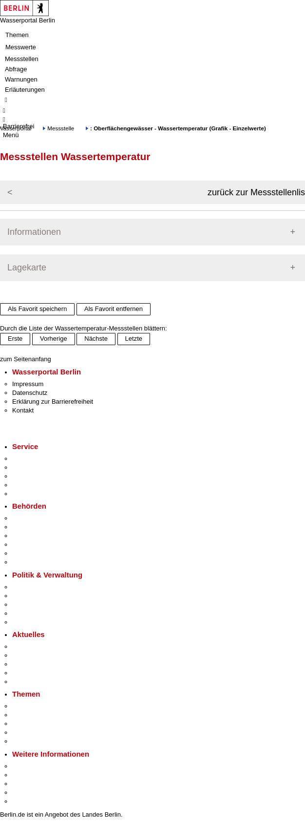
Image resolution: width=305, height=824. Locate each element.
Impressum (27, 384)
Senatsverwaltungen (41, 527)
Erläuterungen (25, 89)
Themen (17, 35)
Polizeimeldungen (37, 655)
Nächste (96, 338)
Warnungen (21, 79)
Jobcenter (26, 553)
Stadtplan (25, 801)
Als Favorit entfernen (113, 308)
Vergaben (25, 622)
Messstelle (60, 128)
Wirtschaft (26, 783)
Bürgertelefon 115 (37, 476)
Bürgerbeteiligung (37, 604)
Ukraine (23, 673)
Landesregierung (36, 587)
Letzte (133, 338)
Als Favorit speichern (37, 308)
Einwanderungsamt (39, 562)
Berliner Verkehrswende (45, 715)
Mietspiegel (28, 732)
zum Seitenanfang (25, 359)
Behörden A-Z (31, 518)
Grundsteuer (29, 741)
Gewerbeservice (35, 493)
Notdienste (27, 485)
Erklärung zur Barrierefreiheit (52, 401)
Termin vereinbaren (39, 467)
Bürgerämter (29, 544)
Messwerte (20, 47)
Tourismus (26, 775)
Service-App (29, 458)
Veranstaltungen (35, 664)
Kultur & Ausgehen (38, 766)
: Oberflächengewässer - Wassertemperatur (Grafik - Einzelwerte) (178, 128)
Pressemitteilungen (39, 646)
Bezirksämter (30, 535)
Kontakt (23, 410)
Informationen (34, 232)
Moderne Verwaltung (41, 723)
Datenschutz (29, 392)
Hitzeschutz (28, 681)
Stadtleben (27, 792)
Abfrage (16, 69)
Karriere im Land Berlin (44, 595)
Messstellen (21, 58)
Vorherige (53, 338)
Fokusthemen (31, 706)
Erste (15, 338)
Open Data (27, 613)
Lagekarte (26, 267)
